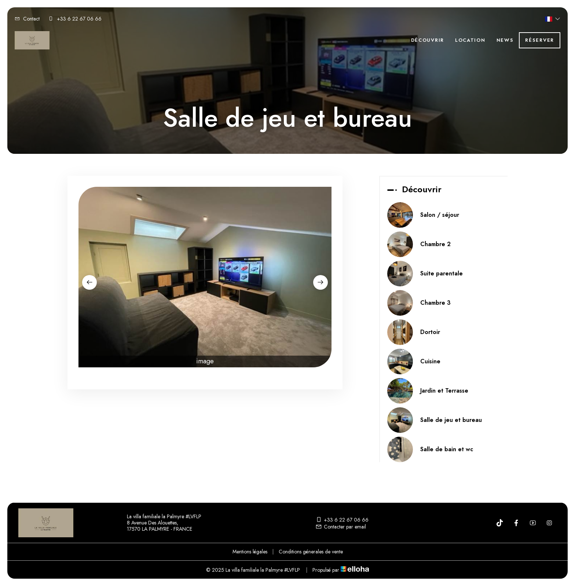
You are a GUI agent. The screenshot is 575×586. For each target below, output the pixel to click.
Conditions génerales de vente (311, 551)
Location (470, 40)
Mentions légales (249, 551)
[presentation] (89, 282)
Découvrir (427, 40)
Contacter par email (340, 526)
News (505, 40)
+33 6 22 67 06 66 (342, 519)
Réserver (539, 40)
